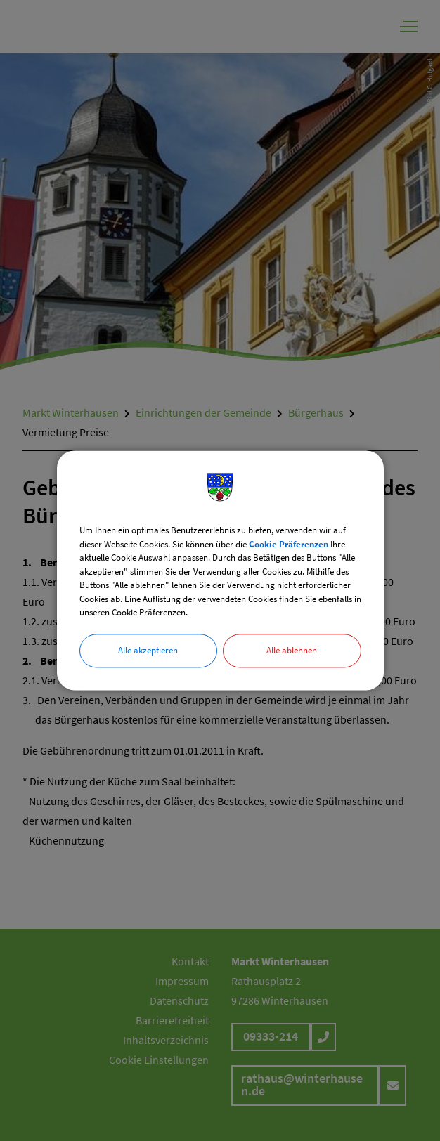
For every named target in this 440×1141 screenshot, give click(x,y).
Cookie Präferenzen (288, 544)
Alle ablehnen (291, 650)
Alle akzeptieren (148, 650)
